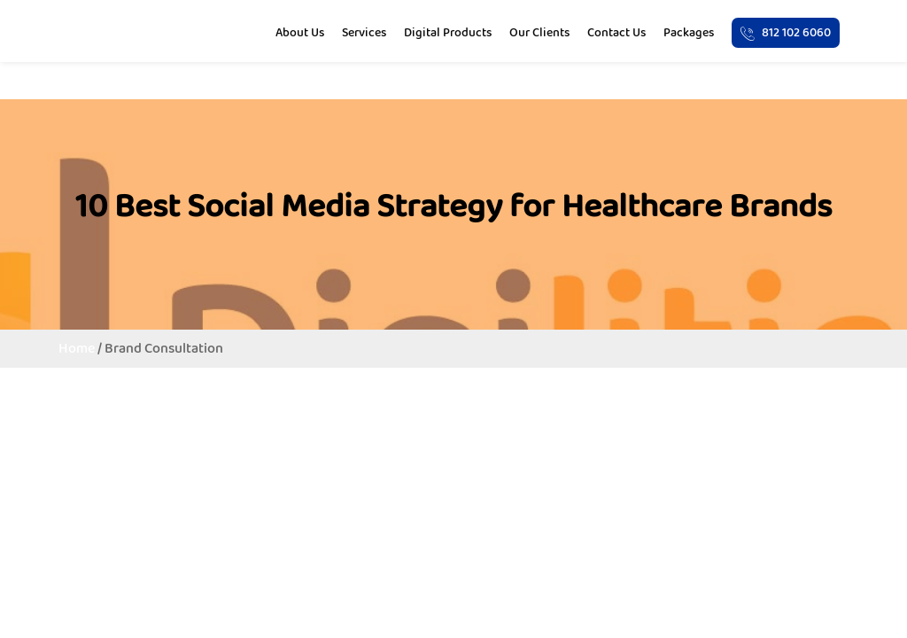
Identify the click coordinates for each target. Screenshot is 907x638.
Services (364, 32)
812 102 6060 (785, 32)
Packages (688, 32)
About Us (299, 32)
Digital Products (448, 32)
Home (76, 348)
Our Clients (539, 32)
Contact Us (616, 32)
